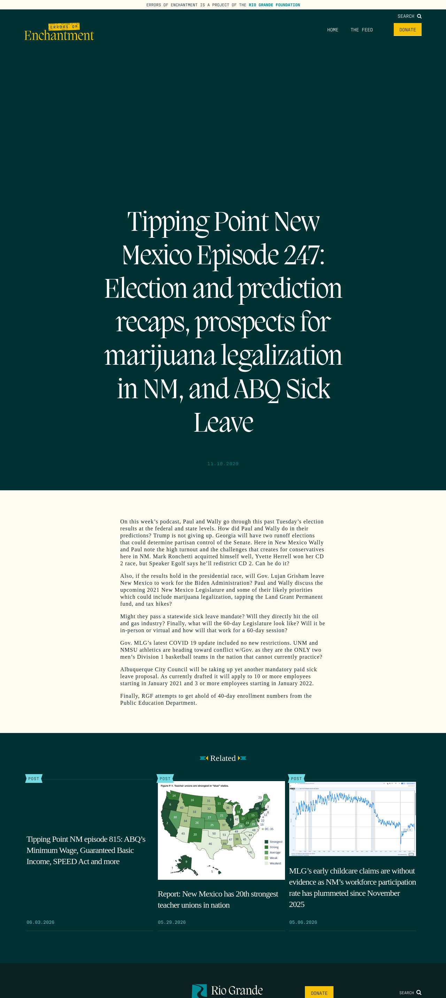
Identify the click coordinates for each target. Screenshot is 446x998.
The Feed (362, 29)
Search (410, 16)
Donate (407, 29)
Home (332, 29)
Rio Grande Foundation (274, 4)
